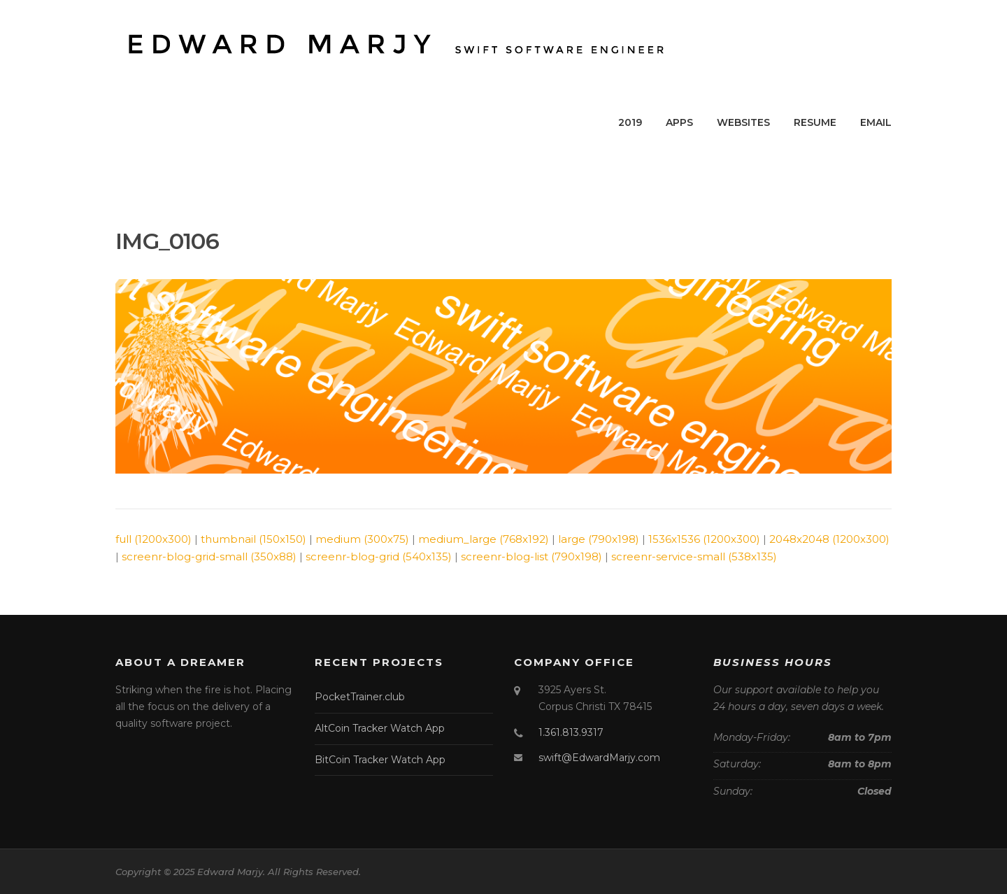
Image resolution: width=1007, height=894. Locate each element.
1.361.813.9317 (571, 732)
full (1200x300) (153, 539)
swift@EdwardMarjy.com (599, 757)
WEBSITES (743, 122)
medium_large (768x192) (483, 539)
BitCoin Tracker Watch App (380, 759)
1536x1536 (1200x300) (704, 539)
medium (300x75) (362, 539)
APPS (679, 122)
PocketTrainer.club (360, 696)
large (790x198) (598, 539)
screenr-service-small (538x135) (694, 556)
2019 (630, 122)
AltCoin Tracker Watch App (380, 728)
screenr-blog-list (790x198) (531, 556)
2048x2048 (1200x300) (829, 539)
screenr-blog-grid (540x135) (379, 556)
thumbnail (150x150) (253, 539)
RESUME (815, 122)
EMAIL (876, 122)
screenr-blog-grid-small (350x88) (209, 556)
